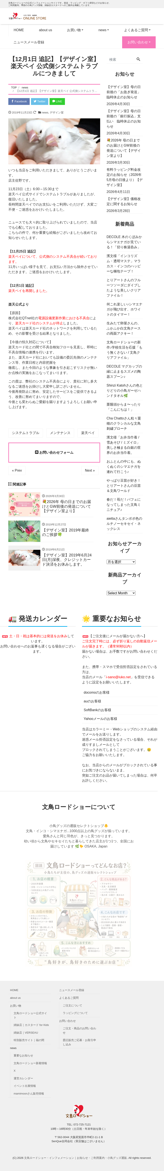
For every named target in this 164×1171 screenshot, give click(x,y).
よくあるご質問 (136, 30)
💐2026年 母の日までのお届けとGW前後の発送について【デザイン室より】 (124, 147)
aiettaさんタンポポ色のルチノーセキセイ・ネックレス (124, 524)
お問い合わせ (137, 42)
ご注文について (72, 1005)
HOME (19, 30)
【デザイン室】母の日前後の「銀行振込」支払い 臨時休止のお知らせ (124, 118)
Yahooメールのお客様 (100, 719)
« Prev (17, 470)
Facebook (19, 101)
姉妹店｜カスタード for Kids (31, 1025)
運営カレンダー (23, 1078)
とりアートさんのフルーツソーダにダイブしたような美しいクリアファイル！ (124, 287)
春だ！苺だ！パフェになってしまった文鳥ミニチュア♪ (124, 505)
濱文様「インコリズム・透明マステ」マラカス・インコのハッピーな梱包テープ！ (124, 263)
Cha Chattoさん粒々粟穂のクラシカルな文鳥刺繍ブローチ (124, 423)
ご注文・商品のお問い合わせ (79, 1030)
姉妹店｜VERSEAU (26, 1032)
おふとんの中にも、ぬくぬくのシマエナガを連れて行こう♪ (124, 467)
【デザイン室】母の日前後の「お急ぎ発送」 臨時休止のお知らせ (125, 92)
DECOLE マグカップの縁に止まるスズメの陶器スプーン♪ (124, 371)
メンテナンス (60, 433)
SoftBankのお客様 (97, 710)
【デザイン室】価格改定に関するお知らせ (124, 201)
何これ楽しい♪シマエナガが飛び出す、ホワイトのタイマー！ (124, 309)
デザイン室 (57, 112)
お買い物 (74, 30)
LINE (57, 101)
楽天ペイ (88, 433)
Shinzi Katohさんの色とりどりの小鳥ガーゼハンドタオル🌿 (125, 390)
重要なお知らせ (23, 1055)
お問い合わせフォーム (54, 452)
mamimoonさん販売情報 (29, 1093)
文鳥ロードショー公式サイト (30, 1015)
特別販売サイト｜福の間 (29, 1040)
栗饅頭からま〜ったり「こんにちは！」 (124, 407)
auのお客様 (92, 701)
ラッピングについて (75, 1013)
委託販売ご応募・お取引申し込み (79, 1042)
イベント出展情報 (25, 1085)
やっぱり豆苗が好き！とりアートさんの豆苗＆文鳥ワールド (124, 486)
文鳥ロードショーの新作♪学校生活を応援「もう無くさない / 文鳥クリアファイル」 (124, 349)
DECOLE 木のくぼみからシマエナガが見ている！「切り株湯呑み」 (124, 242)
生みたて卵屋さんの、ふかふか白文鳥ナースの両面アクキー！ (124, 328)
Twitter (39, 101)
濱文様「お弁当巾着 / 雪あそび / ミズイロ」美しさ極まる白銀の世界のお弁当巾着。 (124, 445)
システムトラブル (25, 433)
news (102, 30)
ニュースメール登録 (28, 42)
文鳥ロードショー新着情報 (30, 1063)
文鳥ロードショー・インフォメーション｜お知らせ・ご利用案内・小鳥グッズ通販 (75, 1157)
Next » (90, 470)
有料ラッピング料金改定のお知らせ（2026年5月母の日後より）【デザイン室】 (125, 177)
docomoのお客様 (97, 692)
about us (45, 30)
